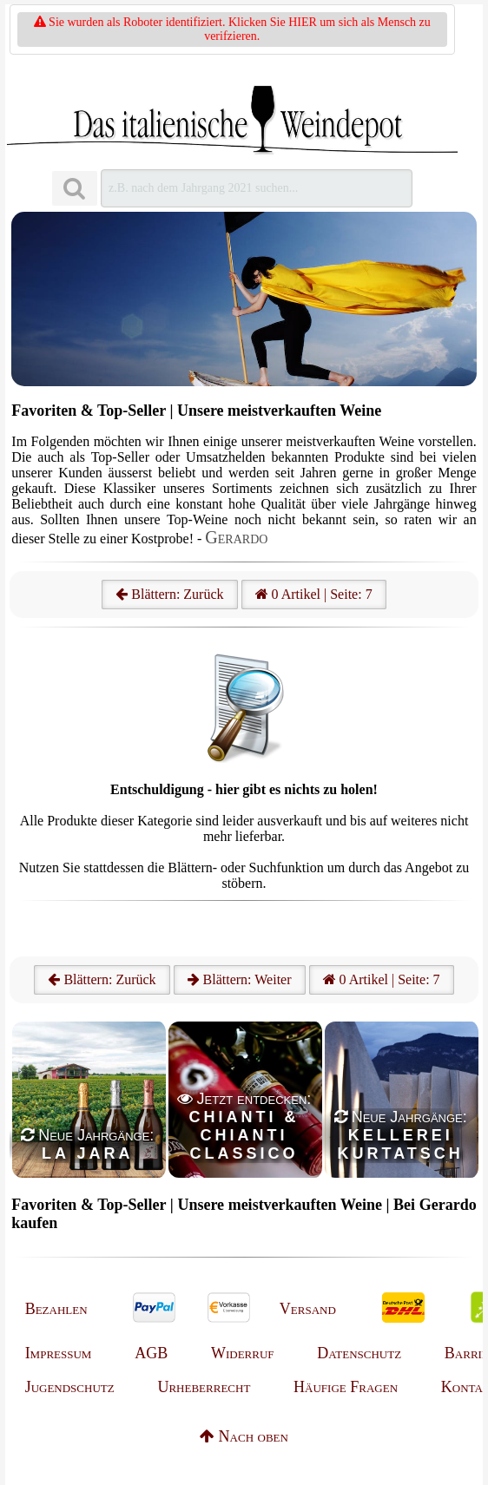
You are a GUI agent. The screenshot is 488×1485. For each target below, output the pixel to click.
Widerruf (242, 1353)
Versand (308, 1308)
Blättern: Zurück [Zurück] (101, 979)
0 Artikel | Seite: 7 (314, 594)
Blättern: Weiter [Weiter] (240, 979)
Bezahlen (56, 1308)
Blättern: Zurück (169, 594)
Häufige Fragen (345, 1387)
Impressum (58, 1353)
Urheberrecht (203, 1387)
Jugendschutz (70, 1387)
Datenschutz (359, 1353)
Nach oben (244, 1436)
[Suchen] (74, 189)
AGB (151, 1353)
